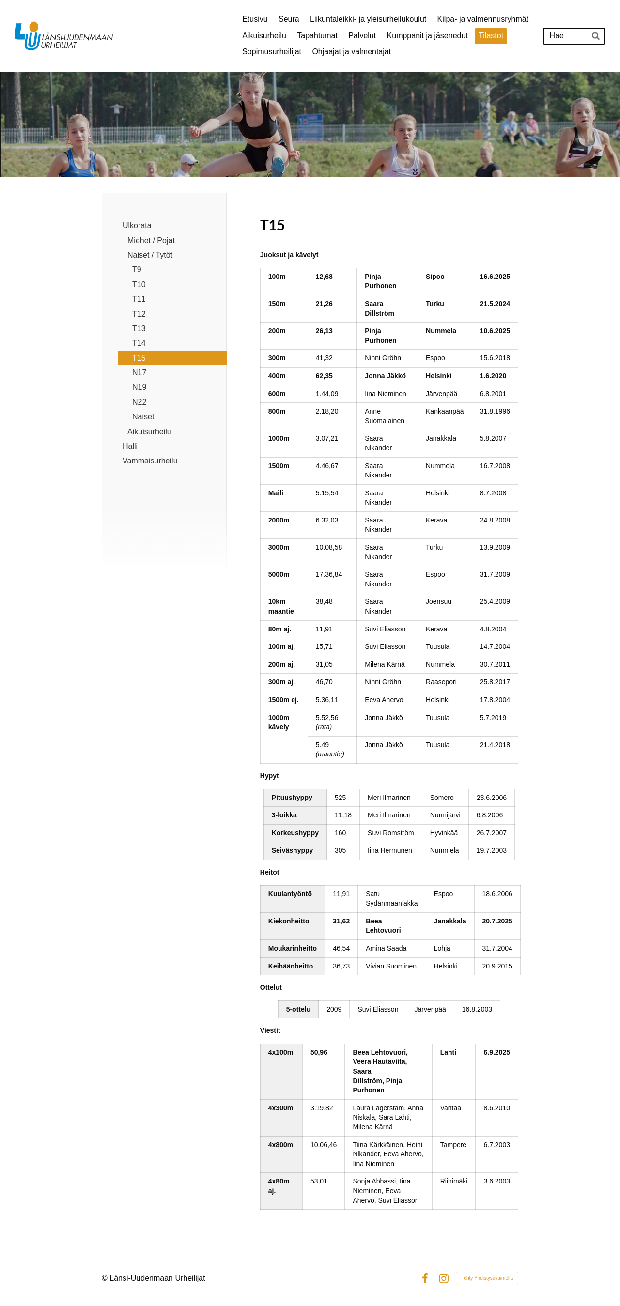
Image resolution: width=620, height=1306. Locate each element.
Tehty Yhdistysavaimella (487, 1278)
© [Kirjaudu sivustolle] (105, 1278)
